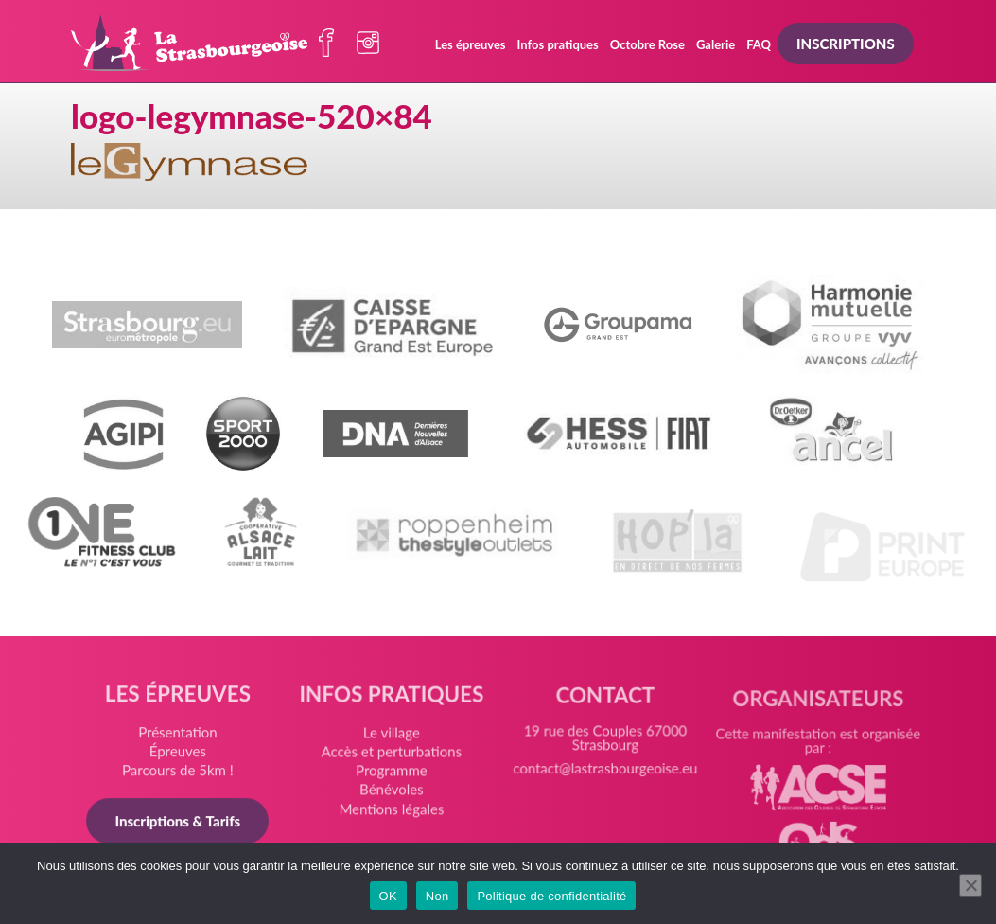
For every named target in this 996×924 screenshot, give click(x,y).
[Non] (970, 885)
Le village (391, 735)
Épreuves (177, 752)
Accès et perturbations (391, 754)
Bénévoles (391, 792)
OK (388, 896)
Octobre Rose (647, 44)
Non (437, 896)
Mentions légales (391, 810)
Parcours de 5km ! (178, 771)
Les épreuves (470, 44)
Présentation (178, 733)
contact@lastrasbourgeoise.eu (604, 776)
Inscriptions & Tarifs (177, 821)
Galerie (715, 44)
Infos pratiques (558, 44)
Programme (392, 773)
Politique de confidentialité (551, 896)
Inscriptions (845, 43)
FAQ (758, 44)
